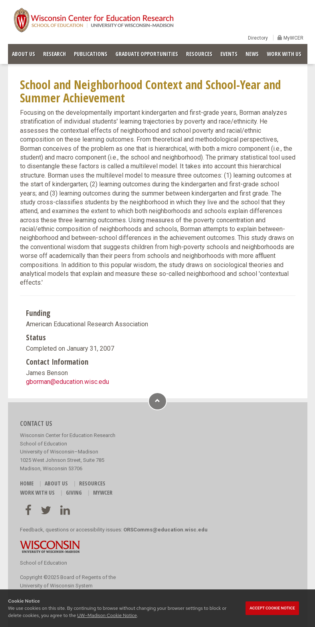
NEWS (252, 54)
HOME (27, 483)
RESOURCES (199, 54)
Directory (258, 38)
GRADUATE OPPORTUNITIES (146, 54)
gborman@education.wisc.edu (67, 381)
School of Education (43, 563)
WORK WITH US (284, 54)
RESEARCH (54, 54)
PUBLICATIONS (90, 54)
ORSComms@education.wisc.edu (165, 530)
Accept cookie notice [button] (272, 608)
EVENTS (229, 54)
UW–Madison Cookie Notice (107, 615)
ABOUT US (23, 54)
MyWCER (292, 38)
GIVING (74, 492)
